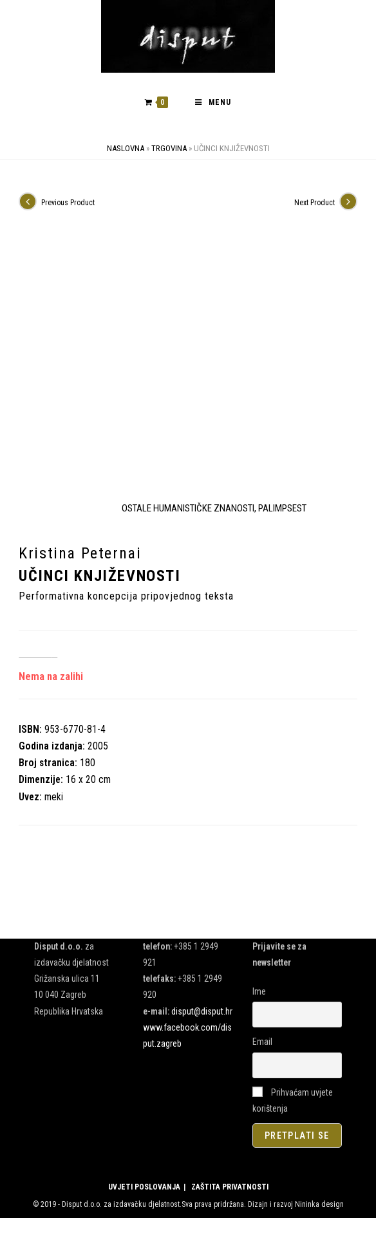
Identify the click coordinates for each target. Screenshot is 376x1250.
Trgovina (169, 151)
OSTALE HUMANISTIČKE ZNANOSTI (188, 511)
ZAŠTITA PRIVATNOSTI (229, 1190)
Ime (259, 994)
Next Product (314, 205)
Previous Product (68, 205)
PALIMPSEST (282, 511)
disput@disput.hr (201, 1014)
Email (262, 1045)
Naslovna (125, 151)
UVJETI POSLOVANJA (144, 1190)
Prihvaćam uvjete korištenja (292, 1103)
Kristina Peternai (80, 556)
